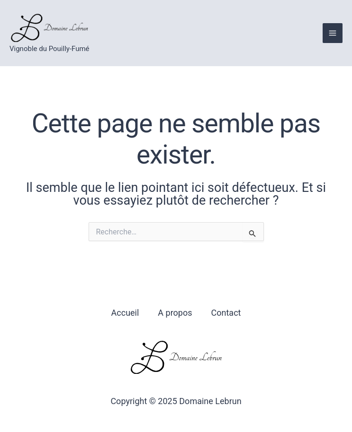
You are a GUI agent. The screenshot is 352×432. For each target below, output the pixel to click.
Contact (226, 313)
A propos (175, 313)
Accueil (125, 313)
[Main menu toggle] (333, 33)
